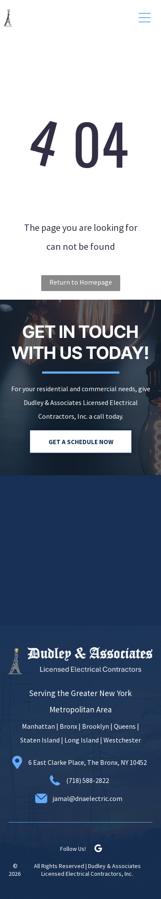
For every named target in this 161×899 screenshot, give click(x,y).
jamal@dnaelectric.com (87, 798)
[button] (145, 17)
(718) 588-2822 (87, 780)
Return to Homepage (80, 282)
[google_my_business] (98, 850)
